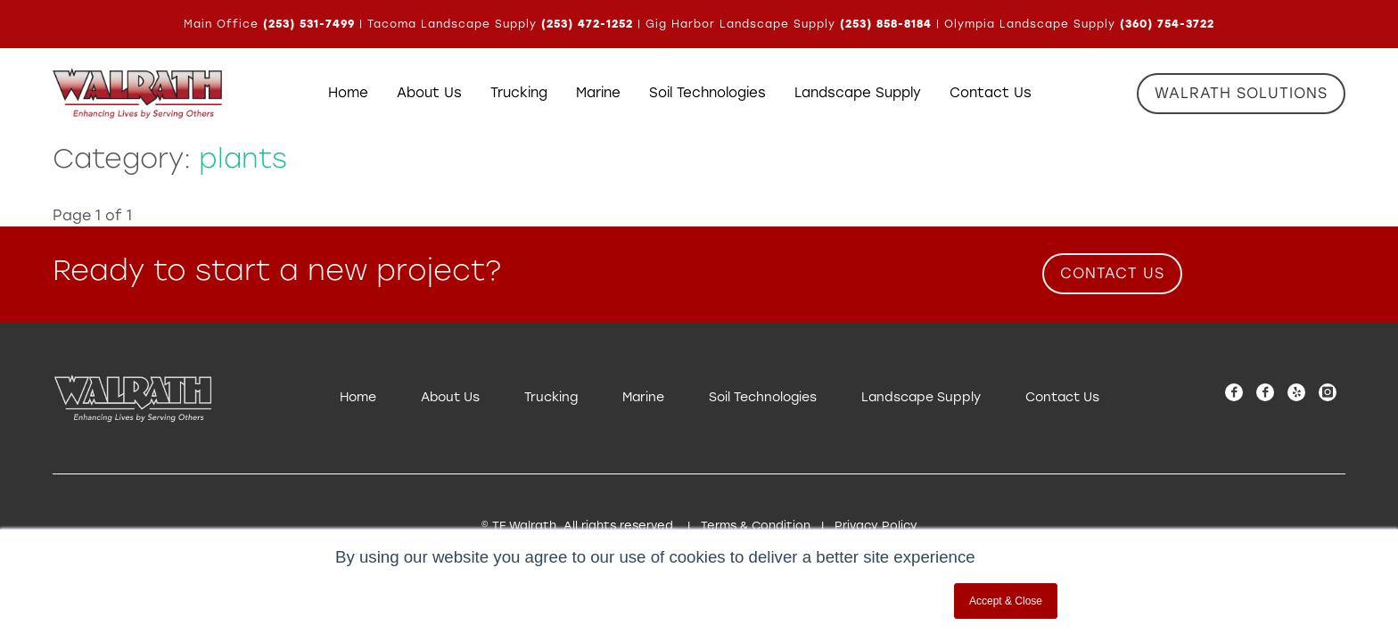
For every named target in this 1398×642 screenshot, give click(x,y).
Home (358, 397)
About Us (450, 397)
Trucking (551, 397)
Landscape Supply (921, 397)
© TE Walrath (518, 525)
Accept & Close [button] (1005, 601)
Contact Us (1062, 397)
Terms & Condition (755, 525)
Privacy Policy (876, 525)
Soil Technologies (763, 397)
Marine (643, 397)
